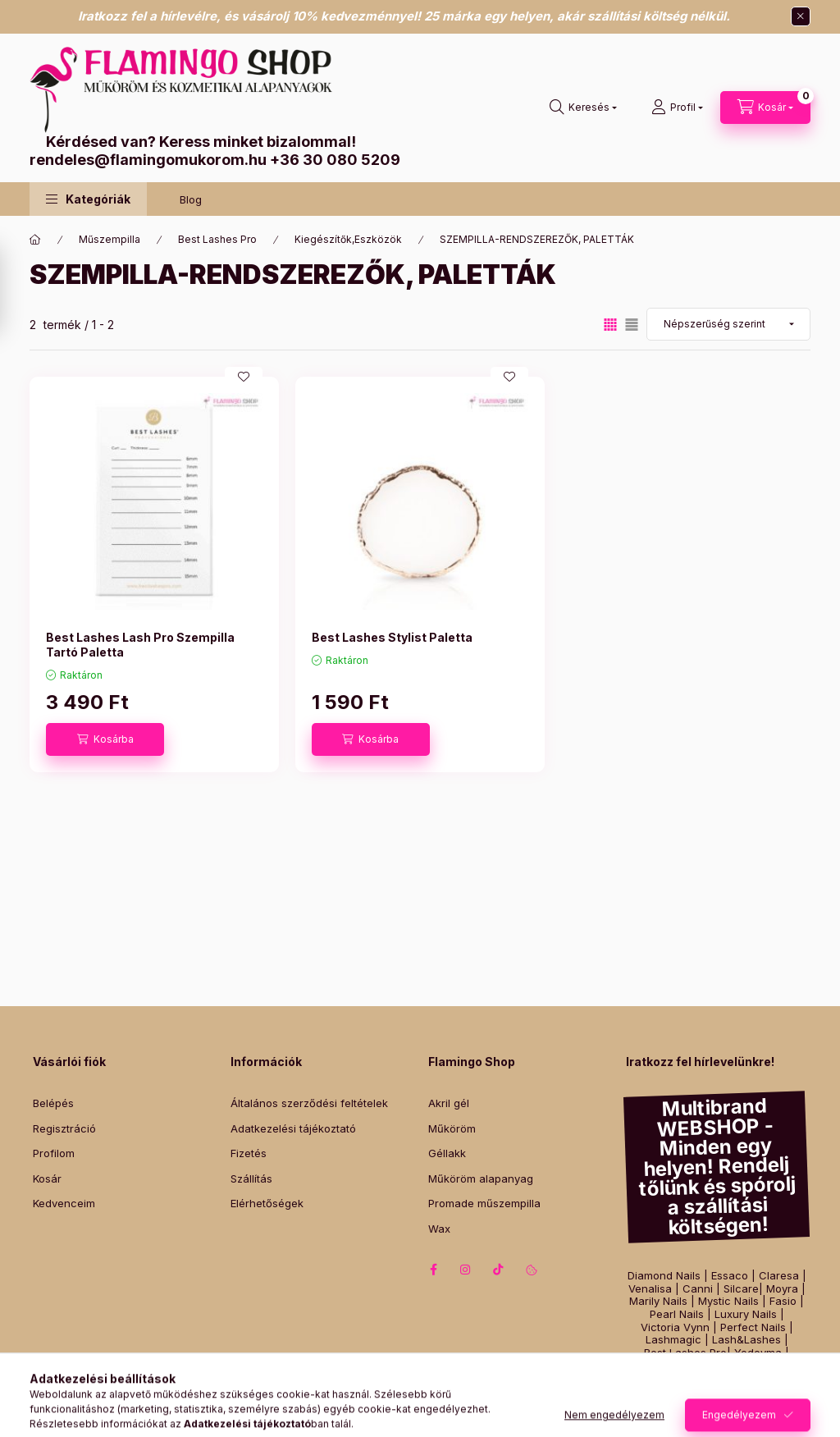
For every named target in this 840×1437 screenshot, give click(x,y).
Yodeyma (758, 1353)
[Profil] (677, 107)
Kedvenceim (64, 1203)
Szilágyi (718, 1365)
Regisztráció (64, 1128)
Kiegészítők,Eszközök (348, 239)
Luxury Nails (745, 1314)
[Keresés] (583, 107)
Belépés (53, 1103)
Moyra (782, 1289)
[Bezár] (800, 16)
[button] (88, 199)
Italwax (717, 1378)
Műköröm (452, 1128)
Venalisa (650, 1289)
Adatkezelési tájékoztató (293, 1128)
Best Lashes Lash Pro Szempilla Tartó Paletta (140, 644)
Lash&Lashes (746, 1340)
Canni (697, 1289)
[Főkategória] (35, 239)
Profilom (54, 1153)
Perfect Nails (753, 1327)
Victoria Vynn (675, 1327)
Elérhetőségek (267, 1203)
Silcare (741, 1289)
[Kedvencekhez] (243, 377)
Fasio (783, 1301)
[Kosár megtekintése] (765, 107)
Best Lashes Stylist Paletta (392, 637)
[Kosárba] (105, 739)
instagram (466, 1269)
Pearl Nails (677, 1314)
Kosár (47, 1178)
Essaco (729, 1276)
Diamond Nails (664, 1276)
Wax (439, 1228)
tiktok (498, 1269)
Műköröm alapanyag (480, 1178)
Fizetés (249, 1153)
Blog (191, 199)
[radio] (631, 324)
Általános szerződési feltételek (309, 1103)
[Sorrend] (728, 324)
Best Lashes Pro (217, 239)
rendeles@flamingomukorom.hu (148, 159)
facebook (433, 1269)
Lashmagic (673, 1340)
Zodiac (766, 1365)
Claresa (779, 1276)
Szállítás (251, 1178)
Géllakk (447, 1153)
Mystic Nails (728, 1301)
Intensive (665, 1365)
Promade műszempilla (484, 1203)
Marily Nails (658, 1301)
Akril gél (448, 1103)
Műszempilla (109, 239)
